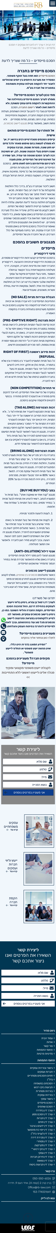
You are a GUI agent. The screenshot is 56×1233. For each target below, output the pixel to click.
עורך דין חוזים (45, 1122)
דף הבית (50, 44)
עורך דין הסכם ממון (42, 1114)
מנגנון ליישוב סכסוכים (15, 123)
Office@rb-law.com (41, 1187)
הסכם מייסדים (47, 75)
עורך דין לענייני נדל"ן (42, 1133)
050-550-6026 (44, 1178)
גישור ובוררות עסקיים (41, 1068)
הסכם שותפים (45, 1106)
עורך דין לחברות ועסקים (30, 44)
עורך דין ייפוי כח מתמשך (40, 1129)
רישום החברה (27, 107)
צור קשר (48, 1046)
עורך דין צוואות (45, 1160)
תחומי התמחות (45, 1049)
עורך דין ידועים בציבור (41, 1126)
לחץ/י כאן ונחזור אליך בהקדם (38, 637)
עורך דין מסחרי (45, 1141)
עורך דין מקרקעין (44, 1145)
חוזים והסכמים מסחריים (40, 1075)
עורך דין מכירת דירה (42, 1137)
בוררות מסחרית (44, 1091)
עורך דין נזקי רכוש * (42, 1149)
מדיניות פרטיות (45, 1053)
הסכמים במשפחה (43, 1083)
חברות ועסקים (45, 1071)
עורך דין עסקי (45, 1153)
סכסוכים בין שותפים (26, 575)
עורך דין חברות (45, 1118)
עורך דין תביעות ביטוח (41, 1164)
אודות (50, 1042)
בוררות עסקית (45, 1095)
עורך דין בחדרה (44, 1110)
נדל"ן (50, 1079)
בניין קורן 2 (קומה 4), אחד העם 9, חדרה (31, 1183)
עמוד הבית (47, 1038)
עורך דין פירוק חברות (41, 1156)
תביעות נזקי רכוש (43, 1087)
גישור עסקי (47, 1098)
